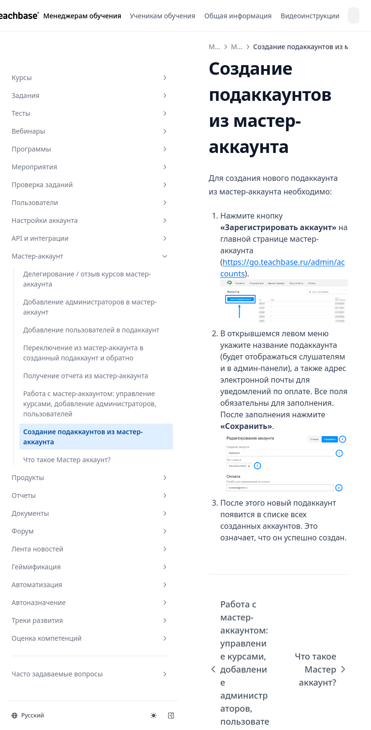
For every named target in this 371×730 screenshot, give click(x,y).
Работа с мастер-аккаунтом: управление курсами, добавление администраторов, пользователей (61, 385)
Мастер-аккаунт (59, 166)
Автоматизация (59, 586)
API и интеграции (59, 148)
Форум (59, 532)
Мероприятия (59, 77)
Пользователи (59, 112)
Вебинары (59, 41)
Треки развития (59, 621)
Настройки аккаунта (59, 130)
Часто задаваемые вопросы (59, 680)
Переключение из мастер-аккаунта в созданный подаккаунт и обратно (63, 303)
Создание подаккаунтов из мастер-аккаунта (64, 428)
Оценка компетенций (59, 639)
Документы (59, 514)
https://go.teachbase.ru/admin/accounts (234, 212)
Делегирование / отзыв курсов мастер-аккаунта (62, 189)
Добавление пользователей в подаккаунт (50, 260)
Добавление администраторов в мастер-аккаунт (55, 222)
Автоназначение (59, 603)
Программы (59, 59)
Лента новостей (59, 550)
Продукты (59, 478)
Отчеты (59, 496)
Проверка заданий (59, 94)
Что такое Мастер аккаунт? (52, 456)
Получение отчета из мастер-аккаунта (57, 341)
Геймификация (59, 568)
